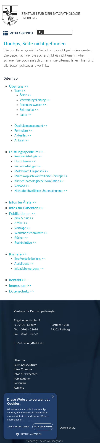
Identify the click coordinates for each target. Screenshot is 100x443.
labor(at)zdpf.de (33, 343)
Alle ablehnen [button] (43, 426)
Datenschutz (67, 427)
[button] (30, 434)
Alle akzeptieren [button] (18, 426)
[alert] (30, 416)
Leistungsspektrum (25, 364)
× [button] (53, 396)
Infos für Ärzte (23, 369)
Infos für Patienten (25, 373)
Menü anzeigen (21, 33)
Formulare (20, 383)
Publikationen (22, 378)
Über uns (19, 360)
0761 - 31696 (29, 329)
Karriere (19, 387)
